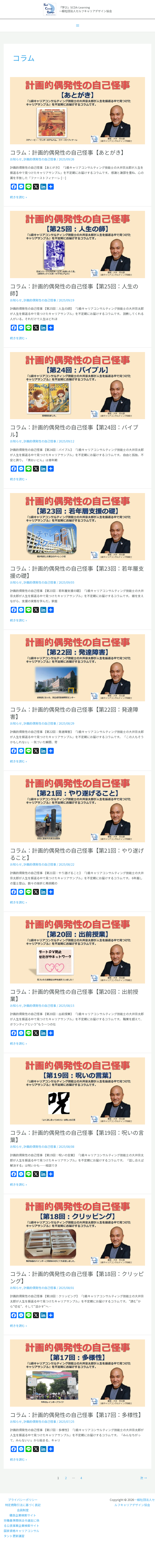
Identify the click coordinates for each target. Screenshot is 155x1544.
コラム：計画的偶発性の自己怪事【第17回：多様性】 (77, 1415)
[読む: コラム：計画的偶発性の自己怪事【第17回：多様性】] (77, 1372)
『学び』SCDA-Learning (74, 7)
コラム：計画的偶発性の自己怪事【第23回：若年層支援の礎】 (77, 572)
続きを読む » (18, 196)
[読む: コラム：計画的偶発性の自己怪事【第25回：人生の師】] (77, 244)
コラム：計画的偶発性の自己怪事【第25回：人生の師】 (74, 289)
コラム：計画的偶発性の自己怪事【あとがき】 (68, 152)
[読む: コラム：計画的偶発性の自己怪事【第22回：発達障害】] (77, 667)
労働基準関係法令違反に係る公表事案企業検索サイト (21, 1523)
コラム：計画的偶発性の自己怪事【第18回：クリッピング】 (77, 1277)
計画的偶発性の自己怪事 (40, 159)
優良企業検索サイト (22, 1515)
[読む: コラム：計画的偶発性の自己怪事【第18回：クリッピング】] (77, 1231)
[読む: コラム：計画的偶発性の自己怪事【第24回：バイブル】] (77, 385)
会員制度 (23, 1510)
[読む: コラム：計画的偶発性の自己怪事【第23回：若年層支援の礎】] (77, 526)
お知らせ (16, 159)
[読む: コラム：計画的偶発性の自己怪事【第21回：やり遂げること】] (77, 808)
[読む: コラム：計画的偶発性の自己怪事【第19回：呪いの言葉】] (77, 1090)
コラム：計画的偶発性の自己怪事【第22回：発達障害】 (74, 713)
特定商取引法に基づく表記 (23, 1505)
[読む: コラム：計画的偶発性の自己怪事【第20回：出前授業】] (77, 949)
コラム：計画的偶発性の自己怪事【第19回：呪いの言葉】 (77, 1136)
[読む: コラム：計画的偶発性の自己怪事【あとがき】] (77, 110)
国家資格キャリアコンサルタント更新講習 (21, 1533)
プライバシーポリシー (23, 1499)
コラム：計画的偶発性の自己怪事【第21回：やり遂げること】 (77, 854)
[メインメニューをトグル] (78, 25)
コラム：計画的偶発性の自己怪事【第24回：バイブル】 (74, 430)
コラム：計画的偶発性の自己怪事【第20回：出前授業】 (74, 995)
